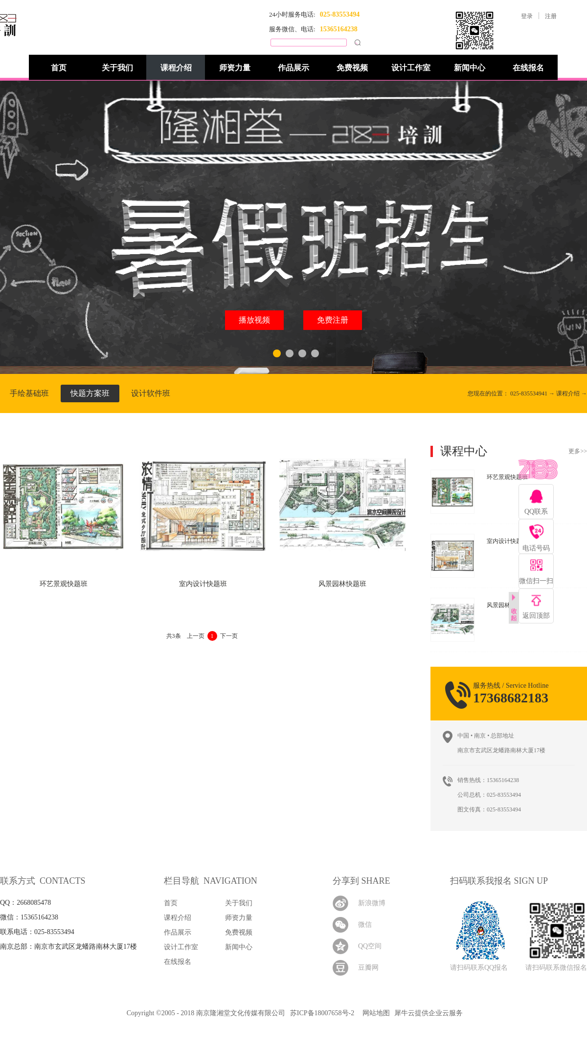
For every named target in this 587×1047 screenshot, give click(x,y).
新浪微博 (371, 903)
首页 (59, 68)
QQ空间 (370, 946)
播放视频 (254, 320)
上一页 (195, 636)
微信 (365, 924)
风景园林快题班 (342, 584)
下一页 (229, 636)
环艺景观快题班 (64, 584)
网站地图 (374, 1013)
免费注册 (332, 320)
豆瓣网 (368, 967)
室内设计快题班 (203, 584)
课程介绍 (568, 393)
